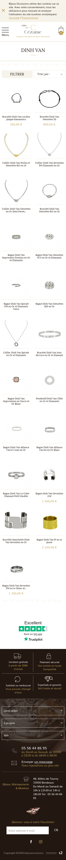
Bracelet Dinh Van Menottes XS (49, 118)
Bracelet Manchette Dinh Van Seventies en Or (16, 541)
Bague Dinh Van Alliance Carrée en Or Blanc (49, 448)
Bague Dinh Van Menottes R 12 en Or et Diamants (49, 256)
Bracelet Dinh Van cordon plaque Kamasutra (16, 118)
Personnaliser (30, 17)
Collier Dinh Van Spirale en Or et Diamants (16, 354)
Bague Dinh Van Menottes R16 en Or (49, 305)
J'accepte (14, 17)
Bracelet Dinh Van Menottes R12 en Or (49, 210)
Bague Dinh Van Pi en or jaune (49, 541)
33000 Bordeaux (43, 782)
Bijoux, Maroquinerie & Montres (16, 786)
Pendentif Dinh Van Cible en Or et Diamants (49, 400)
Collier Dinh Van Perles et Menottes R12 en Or (16, 164)
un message (43, 761)
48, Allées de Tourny (45, 778)
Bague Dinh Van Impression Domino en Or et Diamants (16, 258)
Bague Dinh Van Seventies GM (49, 494)
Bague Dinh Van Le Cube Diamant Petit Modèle (16, 494)
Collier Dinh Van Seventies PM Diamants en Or (49, 164)
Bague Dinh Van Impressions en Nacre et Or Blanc (16, 401)
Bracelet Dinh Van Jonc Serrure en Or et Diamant (49, 354)
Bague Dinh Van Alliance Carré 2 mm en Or (16, 448)
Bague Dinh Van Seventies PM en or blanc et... (16, 587)
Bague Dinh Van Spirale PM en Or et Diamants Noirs (16, 306)
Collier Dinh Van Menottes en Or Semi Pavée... (16, 210)
